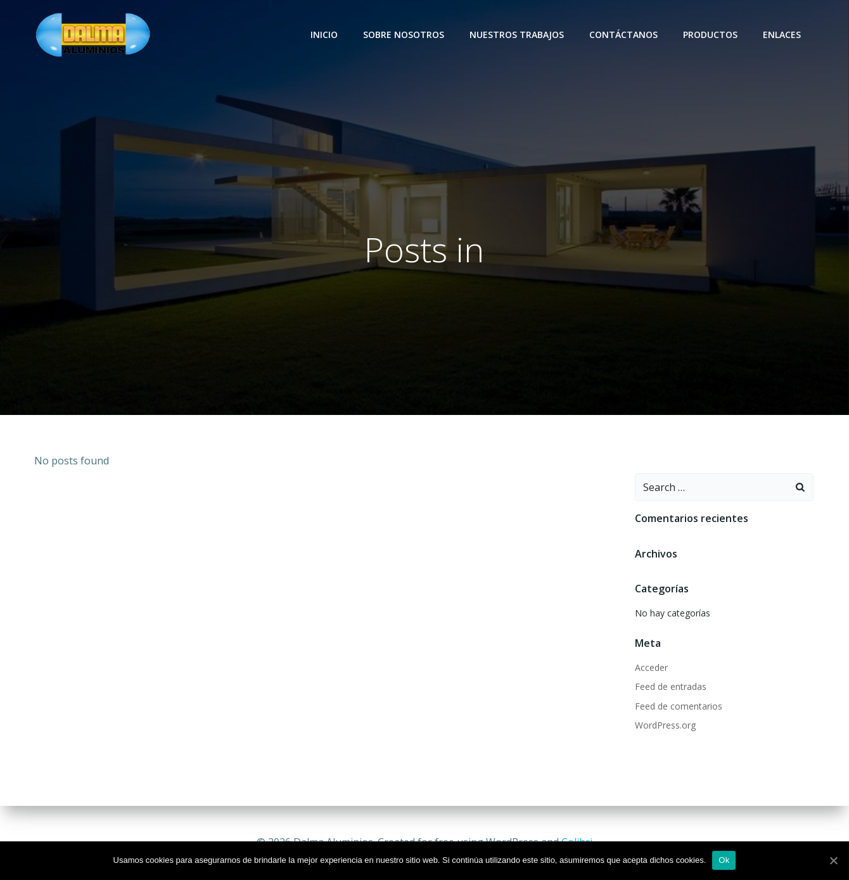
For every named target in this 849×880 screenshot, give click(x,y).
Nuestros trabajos (518, 35)
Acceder (650, 668)
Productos (711, 35)
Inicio (325, 35)
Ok (723, 860)
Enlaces (783, 35)
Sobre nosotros (404, 35)
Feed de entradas (670, 687)
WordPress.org (664, 726)
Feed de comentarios (678, 707)
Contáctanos (624, 35)
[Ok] (833, 860)
